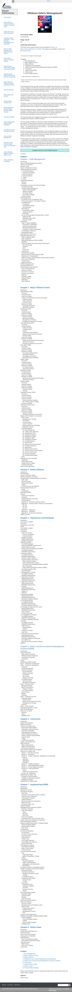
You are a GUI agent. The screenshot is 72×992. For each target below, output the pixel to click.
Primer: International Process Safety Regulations (9, 123)
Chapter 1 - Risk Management (32, 159)
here (38, 76)
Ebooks (47, 6)
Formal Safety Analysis (31, 968)
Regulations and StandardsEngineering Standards (40, 959)
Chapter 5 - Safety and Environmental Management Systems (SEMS (42, 647)
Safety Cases (28, 966)
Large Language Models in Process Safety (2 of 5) (9, 153)
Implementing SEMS (30, 964)
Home (48, 1)
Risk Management (30, 953)
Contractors (28, 962)
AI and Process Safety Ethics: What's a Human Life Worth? (9, 68)
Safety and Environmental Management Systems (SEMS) (42, 961)
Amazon (26, 49)
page (34, 80)
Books (41, 6)
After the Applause (9, 90)
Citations (67, 6)
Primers (53, 6)
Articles (10, 985)
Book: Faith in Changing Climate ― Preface (9, 60)
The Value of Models (9, 117)
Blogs (60, 6)
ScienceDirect (26, 51)
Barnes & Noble (36, 49)
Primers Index (7, 17)
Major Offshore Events (31, 955)
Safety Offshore (29, 957)
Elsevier (52, 47)
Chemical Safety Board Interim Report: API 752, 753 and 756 (9, 75)
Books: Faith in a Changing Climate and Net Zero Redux (9, 83)
